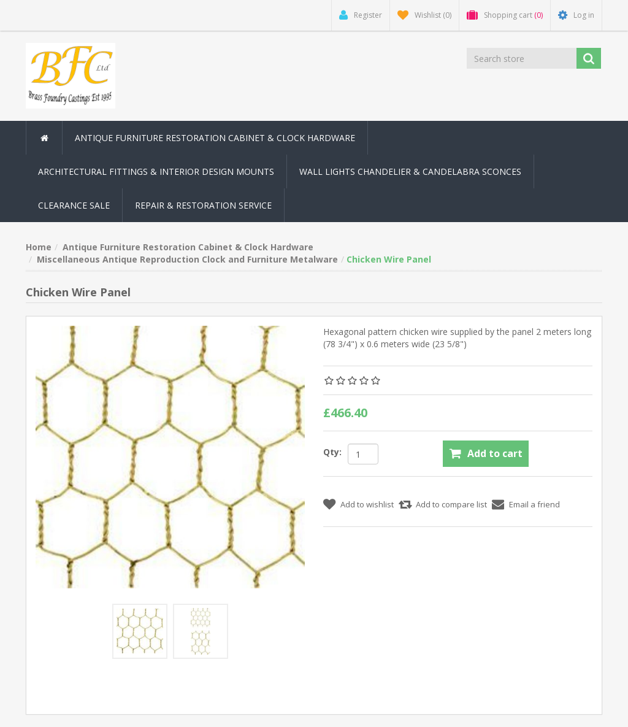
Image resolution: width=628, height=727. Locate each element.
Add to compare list (451, 504)
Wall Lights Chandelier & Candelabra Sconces (410, 171)
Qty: (332, 452)
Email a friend (534, 504)
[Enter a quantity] (363, 454)
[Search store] (521, 58)
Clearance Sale (74, 205)
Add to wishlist (367, 504)
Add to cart (495, 453)
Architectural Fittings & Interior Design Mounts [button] (156, 171)
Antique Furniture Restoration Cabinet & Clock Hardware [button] (215, 138)
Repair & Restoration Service (203, 205)
